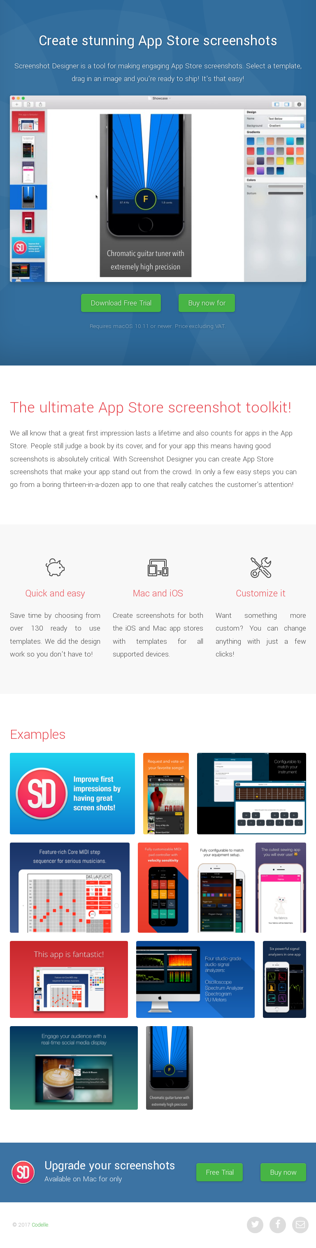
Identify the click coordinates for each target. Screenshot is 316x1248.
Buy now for (206, 303)
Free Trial (220, 1172)
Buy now (283, 1172)
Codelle (40, 1225)
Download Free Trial (121, 303)
